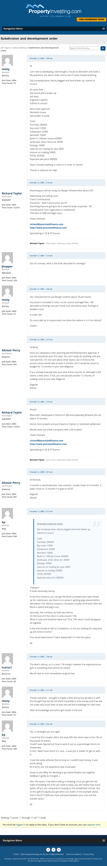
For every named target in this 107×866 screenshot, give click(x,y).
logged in (20, 824)
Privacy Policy (88, 854)
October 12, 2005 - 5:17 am (41, 511)
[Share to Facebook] (48, 850)
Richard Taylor (12, 193)
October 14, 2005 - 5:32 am (41, 724)
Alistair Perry (11, 350)
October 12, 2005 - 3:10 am (41, 183)
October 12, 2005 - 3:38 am (41, 289)
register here (93, 824)
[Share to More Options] (59, 850)
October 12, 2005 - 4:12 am (41, 339)
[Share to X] (53, 850)
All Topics (6, 47)
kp (3, 522)
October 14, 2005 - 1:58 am (41, 657)
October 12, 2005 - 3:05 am (41, 58)
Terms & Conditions (74, 854)
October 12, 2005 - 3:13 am (41, 256)
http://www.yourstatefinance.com (48, 227)
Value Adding (19, 47)
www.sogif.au (74, 861)
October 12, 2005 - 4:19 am (41, 402)
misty (6, 69)
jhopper (7, 266)
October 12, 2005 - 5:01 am (41, 472)
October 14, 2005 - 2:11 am (41, 690)
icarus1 (7, 667)
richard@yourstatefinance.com (46, 224)
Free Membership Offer (91, 19)
